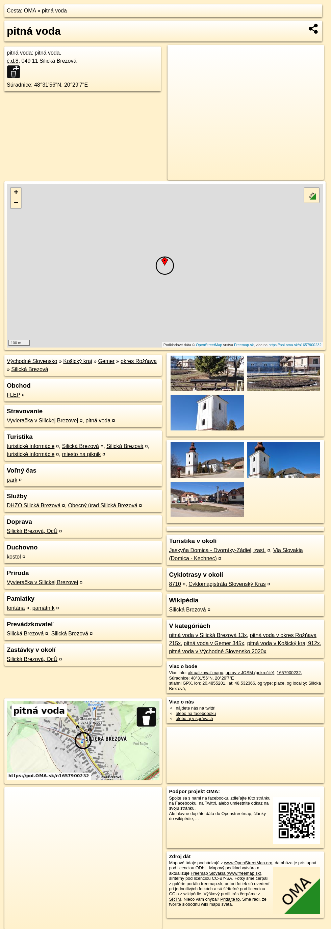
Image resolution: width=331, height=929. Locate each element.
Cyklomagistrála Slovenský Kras (227, 584)
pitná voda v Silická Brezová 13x (208, 635)
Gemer (106, 361)
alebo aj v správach (194, 718)
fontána (16, 608)
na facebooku (215, 798)
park (12, 480)
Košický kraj (77, 361)
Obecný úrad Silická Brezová (102, 505)
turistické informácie (30, 446)
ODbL (201, 867)
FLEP (13, 395)
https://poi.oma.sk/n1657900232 (295, 345)
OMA (30, 10)
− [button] (16, 203)
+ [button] (16, 193)
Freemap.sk (244, 345)
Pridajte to (230, 899)
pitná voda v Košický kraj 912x (283, 643)
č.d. (13, 61)
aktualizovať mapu (205, 672)
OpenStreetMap (209, 345)
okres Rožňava (139, 361)
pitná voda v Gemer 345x (214, 643)
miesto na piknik (81, 454)
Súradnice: (20, 85)
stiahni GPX (180, 683)
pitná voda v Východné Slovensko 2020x (217, 651)
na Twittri (207, 803)
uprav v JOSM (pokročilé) (250, 672)
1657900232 (289, 672)
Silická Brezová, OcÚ (32, 531)
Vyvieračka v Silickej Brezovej (42, 420)
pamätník (43, 608)
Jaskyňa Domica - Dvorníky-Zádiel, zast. (217, 550)
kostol (14, 557)
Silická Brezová (29, 369)
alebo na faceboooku (196, 713)
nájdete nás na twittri (195, 708)
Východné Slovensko (32, 361)
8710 (175, 584)
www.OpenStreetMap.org (248, 862)
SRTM (175, 899)
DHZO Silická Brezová (33, 505)
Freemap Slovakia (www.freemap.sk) (225, 873)
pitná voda (54, 10)
